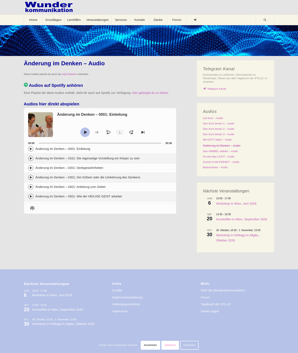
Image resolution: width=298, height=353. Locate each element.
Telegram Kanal (216, 88)
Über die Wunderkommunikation (223, 290)
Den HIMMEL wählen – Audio (220, 151)
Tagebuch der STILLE (216, 304)
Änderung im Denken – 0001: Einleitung (62, 148)
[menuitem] (33, 20)
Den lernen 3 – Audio (218, 134)
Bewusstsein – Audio (215, 167)
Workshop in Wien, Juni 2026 (236, 203)
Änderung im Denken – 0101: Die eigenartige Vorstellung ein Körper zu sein (87, 158)
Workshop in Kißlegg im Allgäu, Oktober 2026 (63, 324)
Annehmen (150, 345)
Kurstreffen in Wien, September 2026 (241, 219)
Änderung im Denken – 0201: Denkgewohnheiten (69, 167)
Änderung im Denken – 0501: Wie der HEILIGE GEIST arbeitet (78, 196)
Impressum (120, 311)
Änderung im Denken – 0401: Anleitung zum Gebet (70, 186)
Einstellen (190, 345)
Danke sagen (210, 311)
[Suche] (265, 20)
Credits (117, 290)
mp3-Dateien (69, 74)
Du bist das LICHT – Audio (219, 156)
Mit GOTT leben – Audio (217, 139)
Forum (205, 297)
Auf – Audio (213, 118)
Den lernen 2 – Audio (218, 128)
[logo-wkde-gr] (49, 7)
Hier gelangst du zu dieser (150, 92)
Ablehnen (170, 345)
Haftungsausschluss (126, 304)
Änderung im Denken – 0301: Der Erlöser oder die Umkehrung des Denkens (87, 177)
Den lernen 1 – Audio (218, 123)
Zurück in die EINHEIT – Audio (221, 161)
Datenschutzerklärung (127, 297)
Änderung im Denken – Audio (222, 145)
